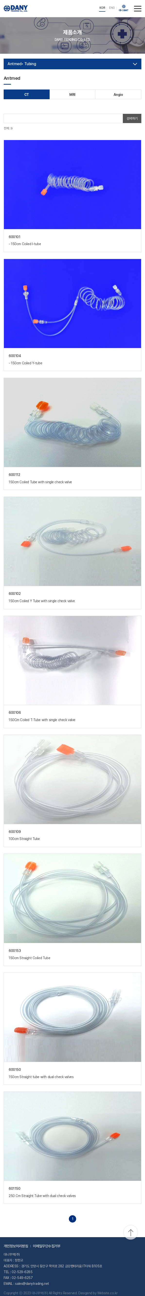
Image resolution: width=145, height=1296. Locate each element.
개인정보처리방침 (16, 1246)
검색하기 (132, 118)
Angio (118, 95)
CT (26, 95)
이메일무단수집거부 (46, 1246)
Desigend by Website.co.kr (98, 1293)
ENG (112, 7)
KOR (102, 7)
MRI (72, 95)
